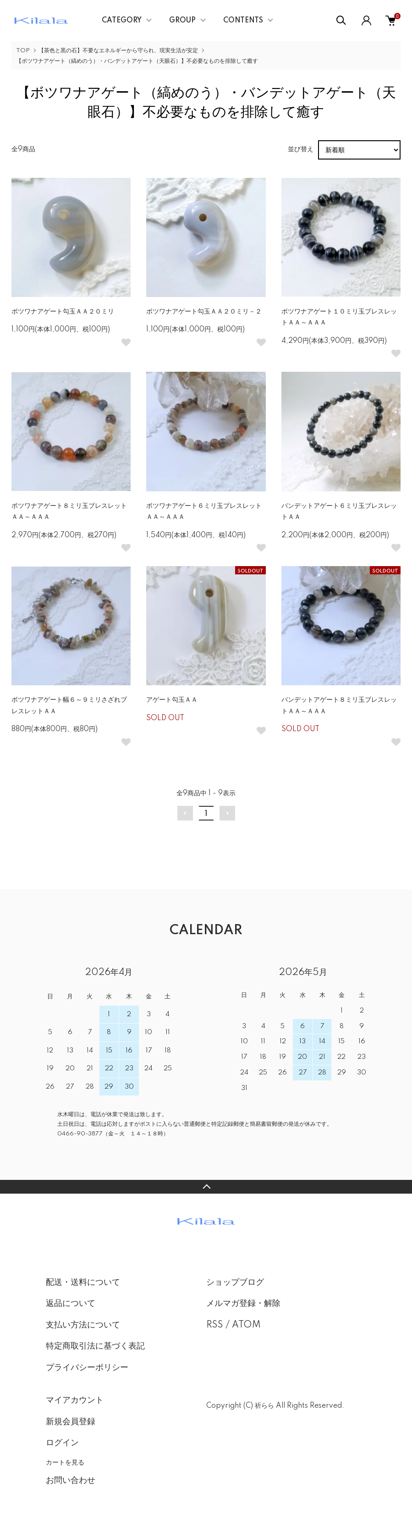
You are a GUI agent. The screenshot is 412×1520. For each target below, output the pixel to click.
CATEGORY (122, 20)
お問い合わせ (70, 1480)
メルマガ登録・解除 (243, 1303)
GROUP (182, 20)
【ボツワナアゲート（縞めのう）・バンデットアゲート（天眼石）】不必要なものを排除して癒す (137, 61)
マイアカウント (75, 1400)
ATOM (246, 1325)
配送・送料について (83, 1282)
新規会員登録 (70, 1421)
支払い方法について (83, 1325)
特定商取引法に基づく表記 (95, 1346)
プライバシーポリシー (87, 1367)
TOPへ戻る (206, 1187)
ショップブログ (235, 1282)
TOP (23, 51)
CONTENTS (243, 20)
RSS (214, 1325)
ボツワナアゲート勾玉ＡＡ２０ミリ (62, 311)
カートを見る (65, 1462)
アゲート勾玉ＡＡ (172, 700)
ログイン (62, 1443)
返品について (70, 1303)
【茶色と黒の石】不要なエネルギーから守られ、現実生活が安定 (118, 51)
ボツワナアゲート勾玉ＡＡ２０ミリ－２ (204, 311)
